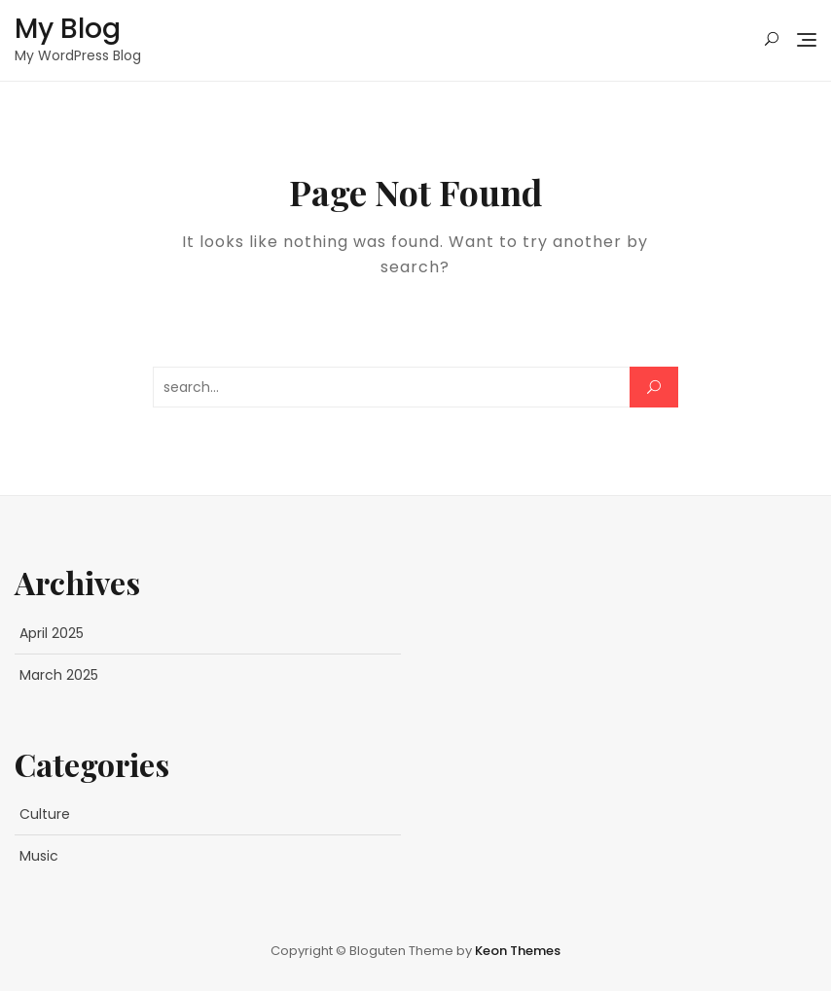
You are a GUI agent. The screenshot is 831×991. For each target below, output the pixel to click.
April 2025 (51, 633)
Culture (44, 814)
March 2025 (58, 675)
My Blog (68, 29)
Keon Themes (517, 950)
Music (38, 856)
